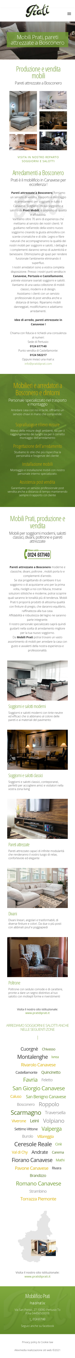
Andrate (40, 1152)
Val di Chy (20, 1152)
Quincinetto (50, 1072)
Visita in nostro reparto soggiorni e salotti (38, 159)
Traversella (55, 1112)
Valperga (52, 1128)
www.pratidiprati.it (37, 1013)
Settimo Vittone (26, 1129)
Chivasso (48, 1049)
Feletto (47, 1079)
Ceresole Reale (33, 1144)
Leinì (34, 1121)
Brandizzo (38, 1175)
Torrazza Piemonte (38, 1199)
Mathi (60, 1160)
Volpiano (53, 1120)
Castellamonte (26, 1072)
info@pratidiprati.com (38, 364)
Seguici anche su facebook (37, 1326)
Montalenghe (32, 1056)
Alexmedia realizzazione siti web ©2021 (37, 1350)
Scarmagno (26, 1112)
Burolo (27, 1136)
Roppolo (49, 1104)
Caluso (15, 1096)
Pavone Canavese (31, 1168)
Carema (58, 1152)
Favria (30, 1079)
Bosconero (26, 1104)
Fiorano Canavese (32, 1160)
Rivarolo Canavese (38, 1065)
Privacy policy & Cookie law (37, 1342)
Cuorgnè (29, 1049)
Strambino (37, 1191)
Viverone (19, 1121)
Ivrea (55, 1056)
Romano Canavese (38, 1183)
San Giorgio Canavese (38, 1088)
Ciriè (58, 1144)
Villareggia (45, 1136)
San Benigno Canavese (46, 1096)
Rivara (56, 1168)
